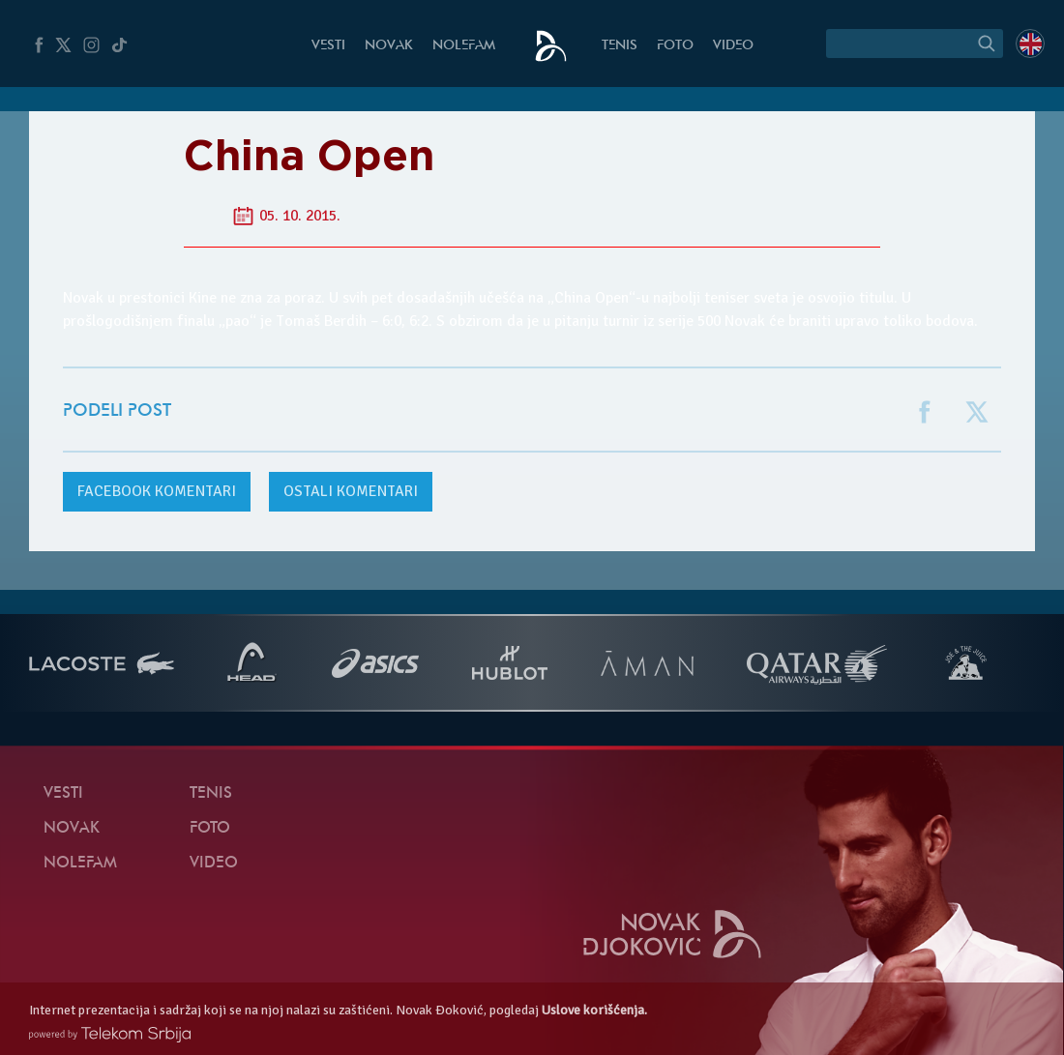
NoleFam (463, 46)
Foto (675, 46)
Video (733, 46)
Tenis (619, 46)
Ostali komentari (350, 491)
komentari (156, 491)
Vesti (328, 46)
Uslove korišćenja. (594, 1010)
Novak (389, 46)
